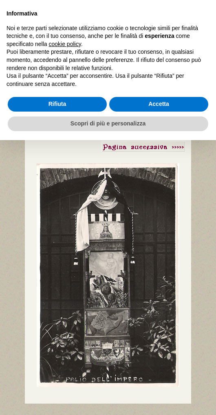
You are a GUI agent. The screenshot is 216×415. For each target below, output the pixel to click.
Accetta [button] (158, 104)
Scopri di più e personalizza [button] (108, 123)
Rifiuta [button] (57, 104)
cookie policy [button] (65, 44)
